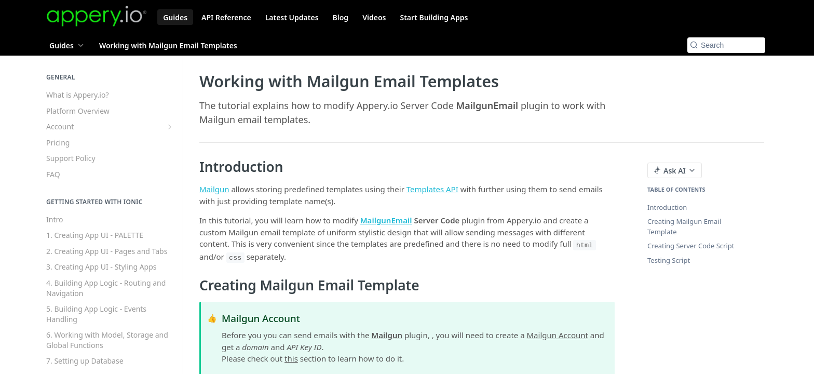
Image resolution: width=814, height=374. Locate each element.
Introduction (667, 207)
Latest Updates (292, 17)
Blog (341, 17)
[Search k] (726, 45)
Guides (175, 17)
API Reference (226, 17)
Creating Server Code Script (691, 245)
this (291, 358)
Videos (374, 17)
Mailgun (214, 189)
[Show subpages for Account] (170, 127)
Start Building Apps (434, 17)
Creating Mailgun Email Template (684, 226)
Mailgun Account (557, 335)
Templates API (432, 189)
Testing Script (668, 260)
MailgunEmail (386, 220)
